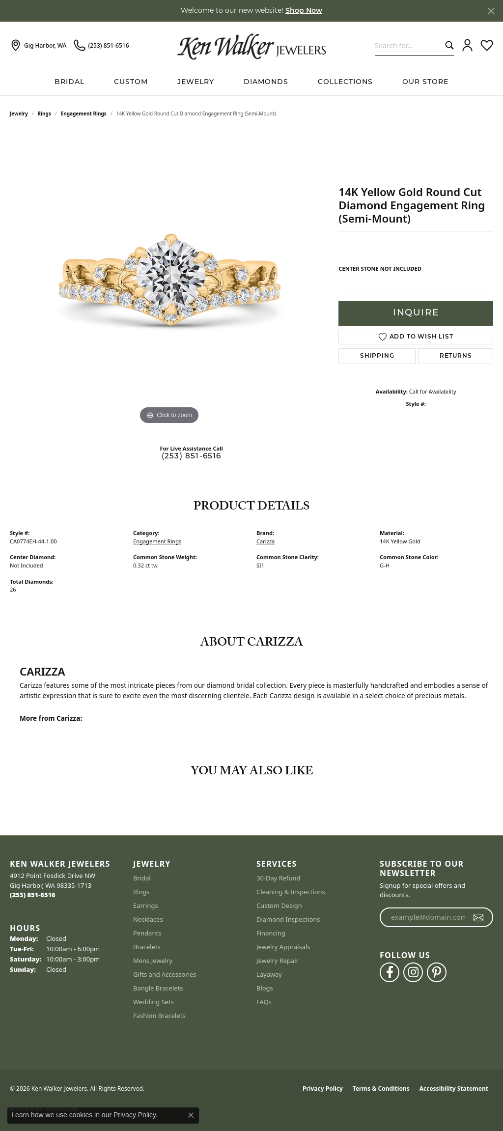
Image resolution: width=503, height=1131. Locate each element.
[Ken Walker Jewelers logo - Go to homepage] (251, 45)
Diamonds (266, 82)
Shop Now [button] (303, 11)
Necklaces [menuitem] (148, 919)
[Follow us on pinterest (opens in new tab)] (437, 972)
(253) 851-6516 (192, 456)
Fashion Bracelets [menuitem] (159, 1015)
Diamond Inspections (288, 919)
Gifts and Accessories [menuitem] (164, 974)
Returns (456, 356)
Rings (44, 113)
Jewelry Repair (277, 960)
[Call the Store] (33, 894)
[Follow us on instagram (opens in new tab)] (413, 972)
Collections (345, 82)
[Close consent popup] (191, 1115)
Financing (270, 933)
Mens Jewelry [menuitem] (152, 960)
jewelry (19, 113)
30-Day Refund (278, 878)
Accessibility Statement (453, 1088)
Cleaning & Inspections (290, 891)
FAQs (264, 1001)
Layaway (269, 974)
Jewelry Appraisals (283, 946)
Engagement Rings (84, 113)
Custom (131, 82)
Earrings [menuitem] (145, 905)
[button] (467, 46)
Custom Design (279, 905)
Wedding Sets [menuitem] (153, 1001)
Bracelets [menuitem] (147, 946)
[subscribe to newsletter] (478, 917)
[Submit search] (447, 45)
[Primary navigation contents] (251, 82)
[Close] (491, 11)
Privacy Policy (323, 1088)
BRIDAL (69, 82)
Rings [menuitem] (141, 891)
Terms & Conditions (381, 1088)
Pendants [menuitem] (147, 933)
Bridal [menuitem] (142, 878)
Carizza (265, 541)
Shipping (377, 356)
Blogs (264, 988)
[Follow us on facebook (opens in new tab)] (389, 972)
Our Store (425, 82)
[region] (169, 279)
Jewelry (195, 82)
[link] (38, 46)
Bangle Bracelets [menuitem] (158, 988)
